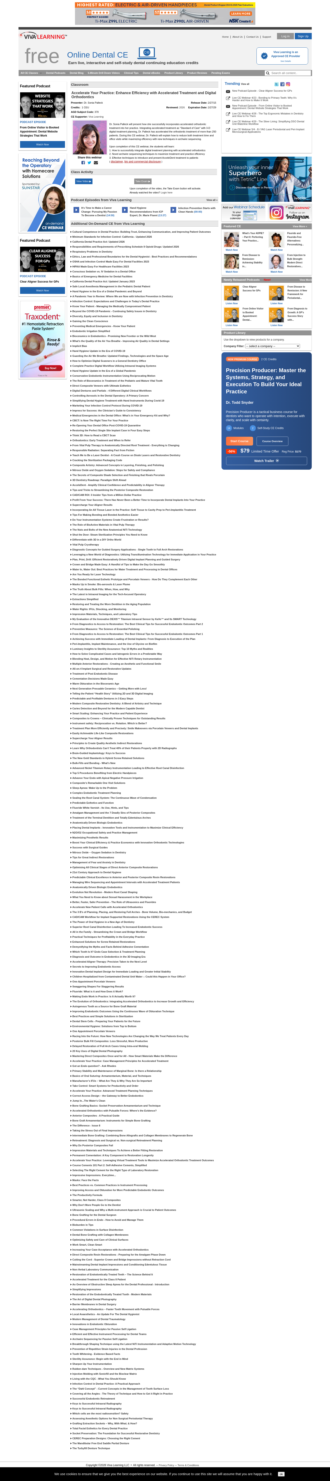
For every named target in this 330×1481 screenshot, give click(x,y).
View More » (300, 226)
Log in (285, 36)
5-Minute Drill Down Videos (104, 73)
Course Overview (272, 441)
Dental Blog (76, 73)
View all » (211, 200)
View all (245, 84)
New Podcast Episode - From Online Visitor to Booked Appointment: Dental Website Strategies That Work (262, 106)
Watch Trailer (266, 461)
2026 (182, 107)
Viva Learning (96, 116)
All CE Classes (29, 73)
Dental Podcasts (56, 73)
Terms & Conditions (188, 1465)
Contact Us (252, 36)
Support (266, 36)
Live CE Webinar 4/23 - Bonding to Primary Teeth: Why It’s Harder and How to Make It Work (264, 99)
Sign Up (303, 36)
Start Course (240, 441)
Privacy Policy (166, 1465)
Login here (167, 192)
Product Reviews (197, 73)
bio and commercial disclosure (142, 161)
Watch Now (42, 144)
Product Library (173, 73)
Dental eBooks (151, 73)
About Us (237, 36)
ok (281, 1474)
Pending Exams (220, 73)
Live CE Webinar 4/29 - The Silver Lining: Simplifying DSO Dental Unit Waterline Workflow (268, 122)
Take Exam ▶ (143, 181)
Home (225, 36)
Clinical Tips (131, 73)
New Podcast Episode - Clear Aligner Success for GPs (262, 90)
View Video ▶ (83, 181)
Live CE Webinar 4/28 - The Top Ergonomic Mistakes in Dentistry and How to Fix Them (268, 114)
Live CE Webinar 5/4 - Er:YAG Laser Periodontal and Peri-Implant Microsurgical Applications (268, 130)
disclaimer (117, 161)
